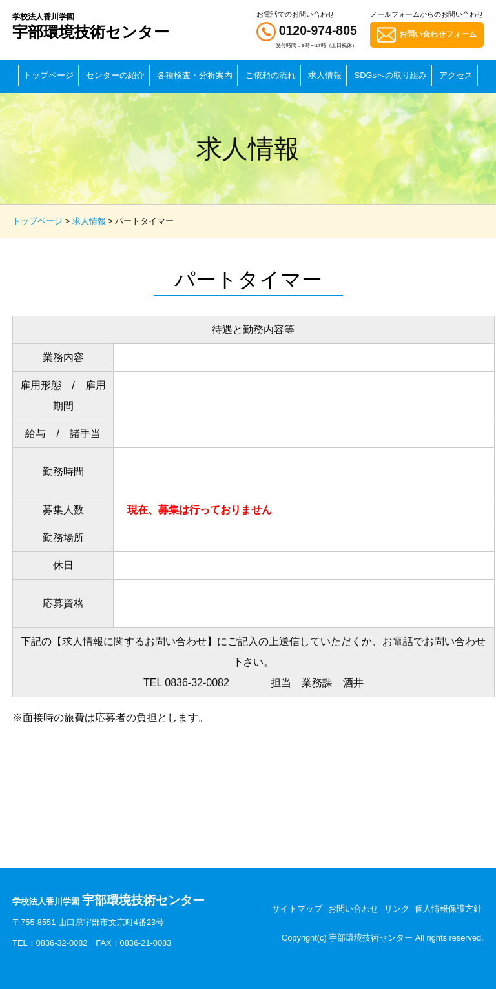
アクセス (456, 75)
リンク (396, 908)
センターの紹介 (115, 75)
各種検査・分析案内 (194, 75)
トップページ (48, 75)
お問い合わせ (353, 908)
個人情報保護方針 (448, 908)
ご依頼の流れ (270, 75)
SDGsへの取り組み (391, 75)
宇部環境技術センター (90, 26)
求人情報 (325, 75)
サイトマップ (297, 908)
